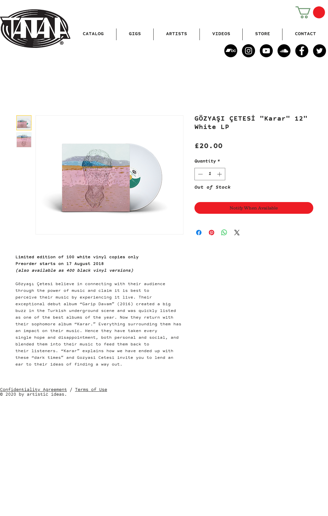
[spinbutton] (210, 174)
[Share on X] (237, 233)
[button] (310, 12)
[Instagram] (248, 50)
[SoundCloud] (284, 50)
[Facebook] (301, 50)
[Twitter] (319, 50)
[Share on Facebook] (199, 233)
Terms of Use (91, 390)
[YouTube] (266, 50)
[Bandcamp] (230, 50)
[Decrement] (199, 174)
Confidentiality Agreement (33, 390)
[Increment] (220, 174)
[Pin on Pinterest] (212, 233)
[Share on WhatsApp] (224, 233)
